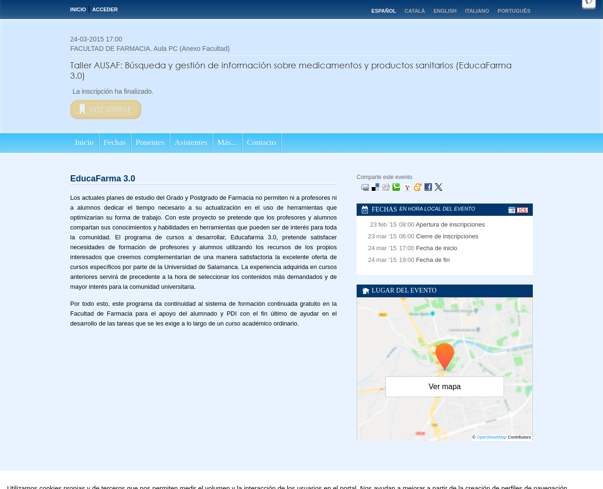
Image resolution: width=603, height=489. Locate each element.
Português (513, 11)
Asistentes (190, 142)
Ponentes (150, 142)
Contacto (261, 142)
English (444, 11)
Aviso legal (208, 483)
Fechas (115, 142)
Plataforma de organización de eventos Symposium (306, 483)
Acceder (105, 9)
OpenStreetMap (492, 437)
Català (415, 11)
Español (383, 11)
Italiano (477, 11)
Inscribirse (110, 109)
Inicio (78, 9)
